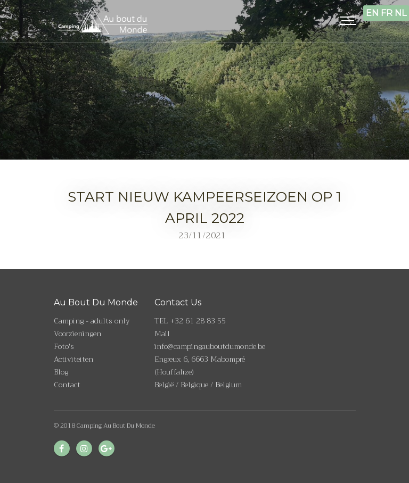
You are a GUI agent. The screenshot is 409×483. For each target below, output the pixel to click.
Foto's (64, 346)
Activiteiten (73, 359)
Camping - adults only (92, 320)
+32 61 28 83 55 (198, 320)
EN (372, 13)
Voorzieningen (77, 333)
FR (386, 13)
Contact (67, 384)
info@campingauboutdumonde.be (209, 346)
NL (400, 13)
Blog (61, 371)
